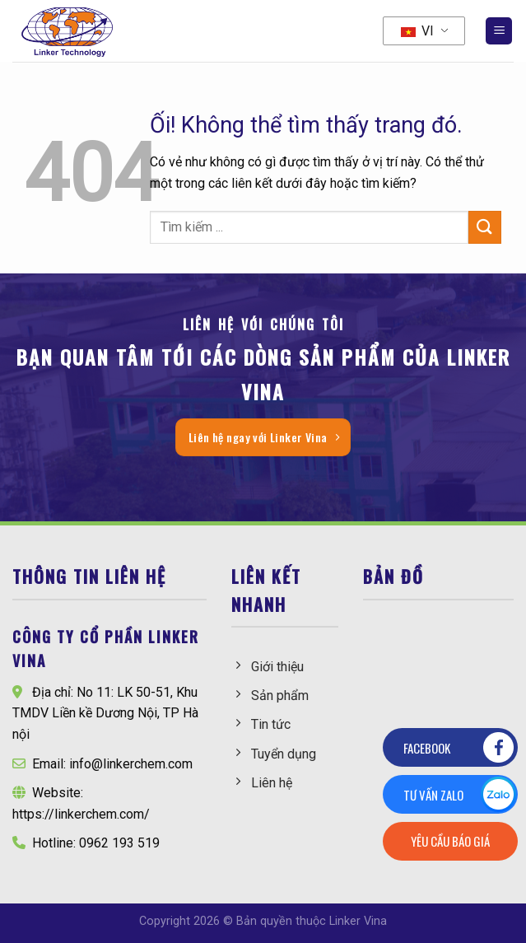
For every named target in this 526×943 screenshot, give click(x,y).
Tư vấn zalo (459, 794)
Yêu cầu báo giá (450, 841)
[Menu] (499, 30)
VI (417, 31)
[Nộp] (484, 227)
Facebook (459, 747)
